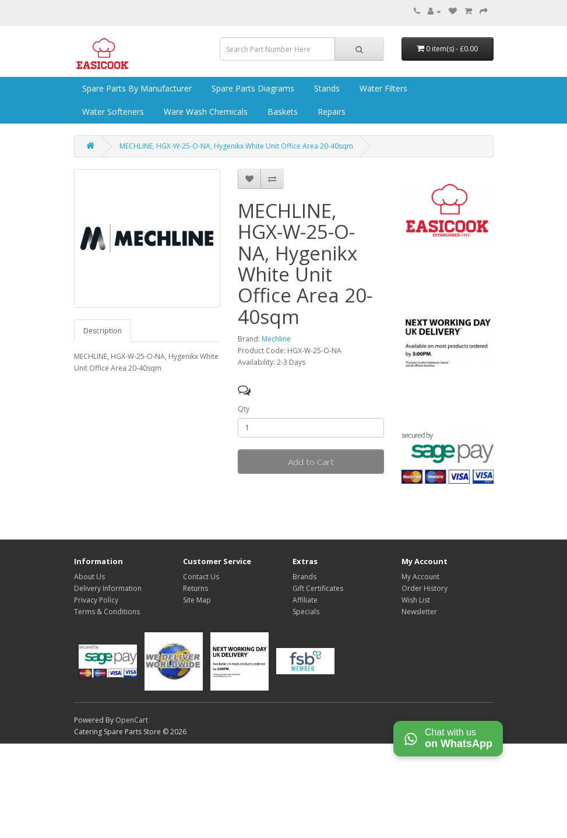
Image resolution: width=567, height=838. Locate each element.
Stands (326, 88)
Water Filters (382, 88)
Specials (306, 612)
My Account (420, 577)
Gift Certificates (318, 588)
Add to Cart (311, 461)
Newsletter (419, 612)
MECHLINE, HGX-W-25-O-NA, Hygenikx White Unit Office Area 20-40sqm (236, 146)
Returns (195, 588)
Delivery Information (108, 588)
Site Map (197, 600)
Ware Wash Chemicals (204, 111)
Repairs (330, 111)
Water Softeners (112, 111)
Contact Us (201, 577)
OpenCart (131, 720)
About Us (89, 577)
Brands (304, 577)
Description (102, 331)
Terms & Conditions (107, 612)
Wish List (416, 600)
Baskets (281, 111)
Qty (243, 409)
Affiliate (305, 600)
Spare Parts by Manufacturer (136, 88)
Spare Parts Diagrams (251, 88)
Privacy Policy (96, 600)
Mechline (276, 339)
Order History (425, 588)
